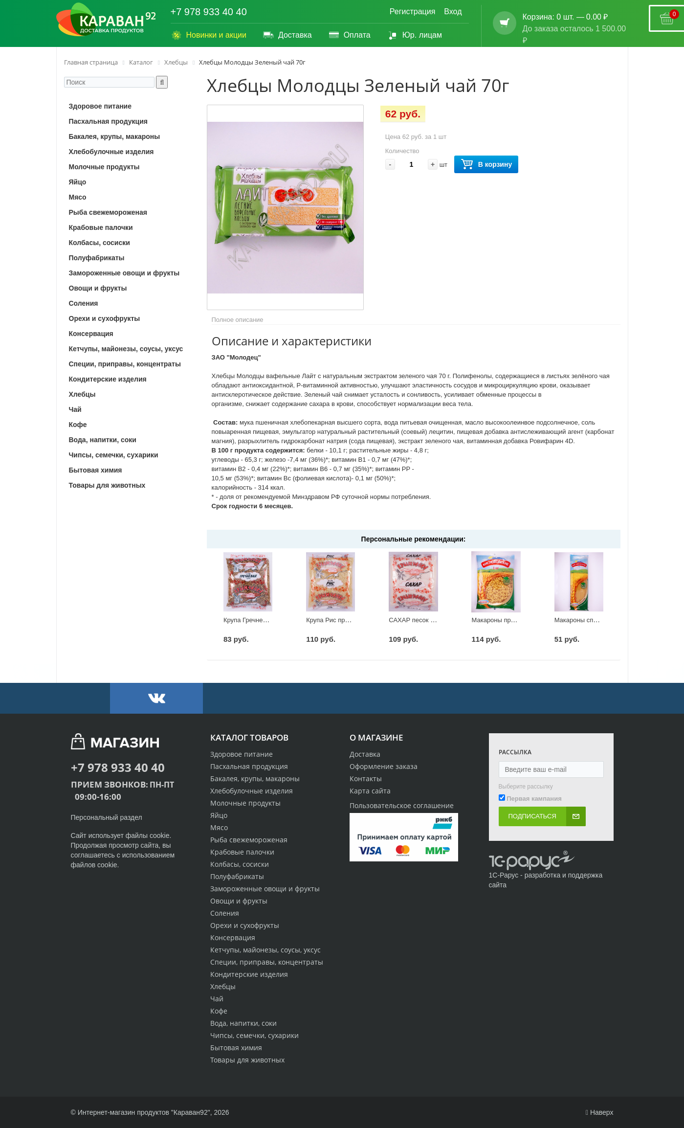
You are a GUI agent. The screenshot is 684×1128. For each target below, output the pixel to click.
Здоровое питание (241, 754)
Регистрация (413, 11)
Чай (216, 998)
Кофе (218, 1010)
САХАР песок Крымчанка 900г (433, 620)
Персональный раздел (106, 817)
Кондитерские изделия (249, 974)
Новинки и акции (208, 35)
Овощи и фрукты (238, 900)
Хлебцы (223, 986)
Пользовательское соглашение (402, 805)
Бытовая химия (236, 1047)
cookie (159, 835)
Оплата (349, 35)
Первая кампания (534, 798)
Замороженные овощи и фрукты (265, 888)
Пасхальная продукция (249, 766)
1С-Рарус (504, 875)
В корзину (486, 164)
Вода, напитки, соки (243, 1023)
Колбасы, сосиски (239, 864)
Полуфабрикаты (237, 876)
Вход (453, 11)
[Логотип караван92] (106, 19)
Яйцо (218, 815)
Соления (224, 913)
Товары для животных (247, 1059)
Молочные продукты (245, 803)
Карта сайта (370, 790)
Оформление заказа (384, 766)
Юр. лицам (414, 35)
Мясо (219, 827)
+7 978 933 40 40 (209, 11)
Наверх (600, 1112)
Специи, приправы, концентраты (266, 962)
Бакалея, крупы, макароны (255, 778)
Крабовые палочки (242, 852)
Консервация (232, 937)
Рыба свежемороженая (248, 839)
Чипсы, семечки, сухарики (254, 1035)
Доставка (287, 35)
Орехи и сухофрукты (244, 925)
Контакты (366, 778)
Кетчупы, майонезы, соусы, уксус (265, 949)
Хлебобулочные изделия (251, 790)
